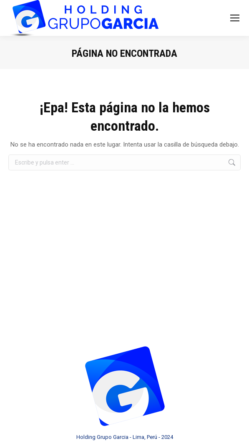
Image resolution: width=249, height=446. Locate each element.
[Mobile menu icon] (235, 18)
